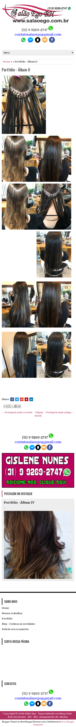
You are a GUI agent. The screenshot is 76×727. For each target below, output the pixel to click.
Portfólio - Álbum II (16, 69)
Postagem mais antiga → (60, 412)
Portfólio (7, 618)
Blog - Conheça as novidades (18, 624)
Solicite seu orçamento (15, 629)
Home (6, 61)
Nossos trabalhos (12, 613)
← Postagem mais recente (17, 412)
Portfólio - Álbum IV (19, 502)
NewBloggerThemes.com (33, 722)
